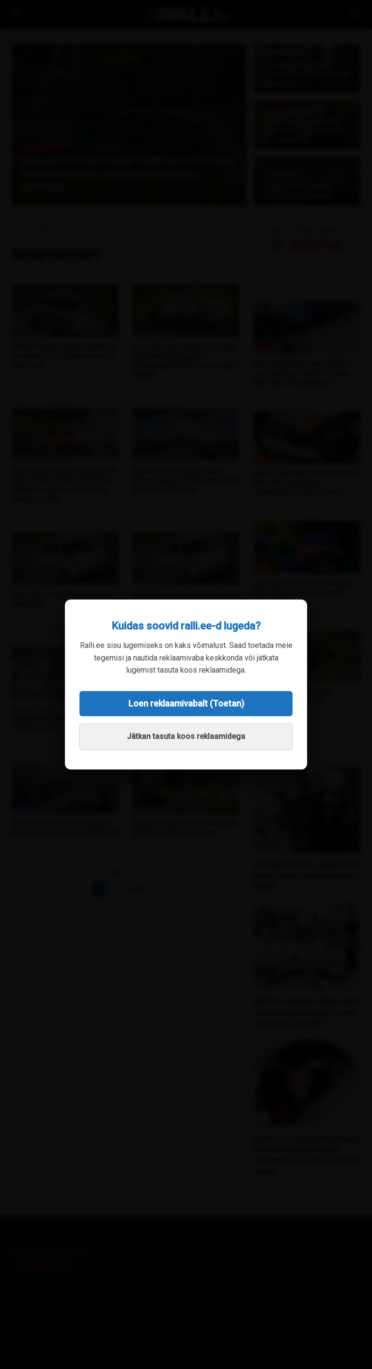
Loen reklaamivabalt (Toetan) (186, 703)
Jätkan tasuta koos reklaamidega (186, 736)
